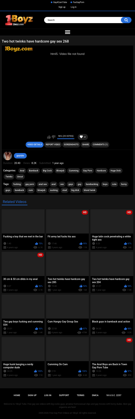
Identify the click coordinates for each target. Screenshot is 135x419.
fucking (17, 184)
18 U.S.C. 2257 (113, 395)
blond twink (89, 190)
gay (79, 184)
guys (7, 190)
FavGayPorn (78, 2)
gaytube (20, 155)
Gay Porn (87, 170)
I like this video (49, 137)
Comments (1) (100, 144)
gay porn (29, 184)
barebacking (92, 184)
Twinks (8, 176)
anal (54, 184)
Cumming (73, 170)
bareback (19, 190)
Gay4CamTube (60, 2)
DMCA (95, 395)
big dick (75, 190)
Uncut (20, 176)
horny (124, 184)
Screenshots (71, 144)
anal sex (43, 184)
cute (114, 184)
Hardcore (101, 170)
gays (70, 184)
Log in (74, 7)
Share (85, 144)
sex (62, 184)
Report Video (53, 144)
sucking (54, 190)
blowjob (41, 190)
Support (64, 395)
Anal (22, 170)
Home (17, 395)
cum (31, 190)
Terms (80, 395)
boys (105, 184)
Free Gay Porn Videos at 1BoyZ (63, 413)
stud (64, 190)
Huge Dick (116, 170)
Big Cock (47, 170)
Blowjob (60, 170)
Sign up (62, 7)
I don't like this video (53, 137)
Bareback (33, 170)
